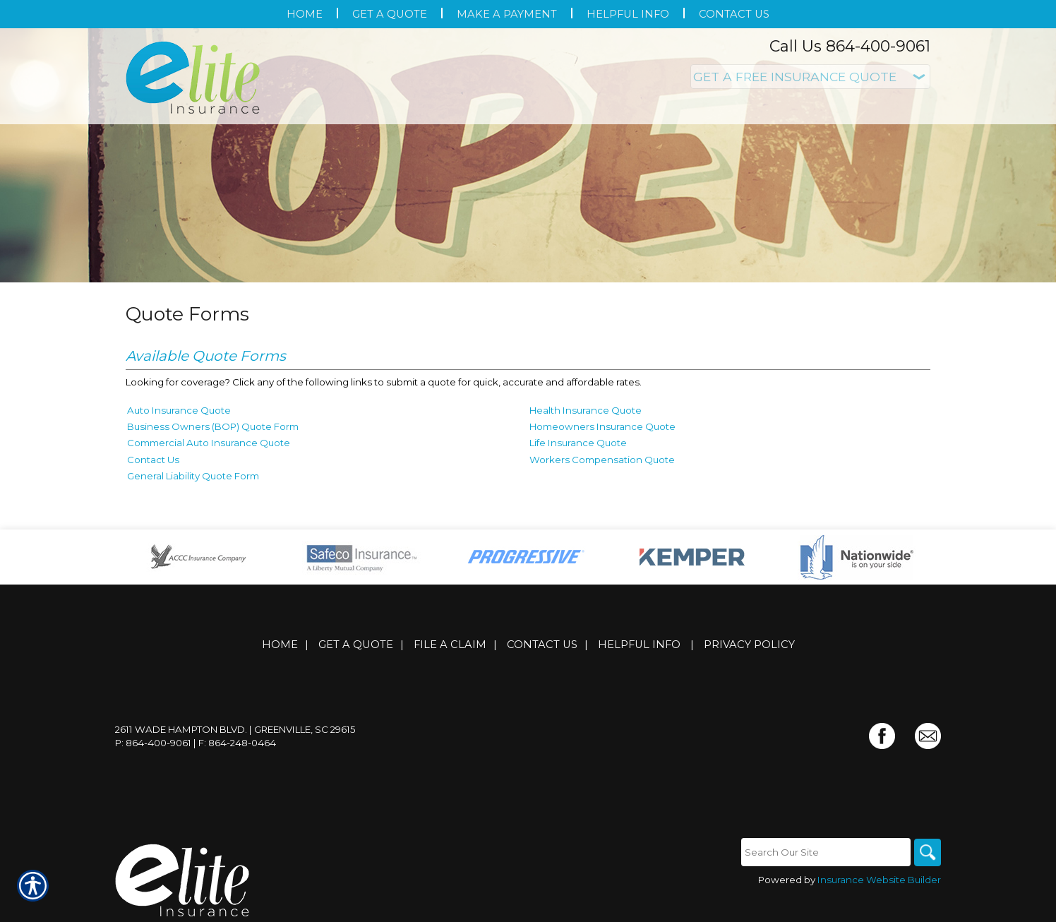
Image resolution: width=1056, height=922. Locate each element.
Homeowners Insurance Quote (602, 426)
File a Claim (450, 644)
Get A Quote (355, 644)
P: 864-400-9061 (153, 742)
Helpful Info (639, 644)
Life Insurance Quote (578, 442)
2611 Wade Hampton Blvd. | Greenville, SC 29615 (235, 729)
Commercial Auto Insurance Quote (208, 442)
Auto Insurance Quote (179, 410)
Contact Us (153, 459)
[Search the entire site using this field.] (824, 852)
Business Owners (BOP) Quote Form (213, 426)
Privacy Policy (749, 644)
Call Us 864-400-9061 (849, 46)
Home (280, 644)
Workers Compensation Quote (602, 459)
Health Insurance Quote (585, 410)
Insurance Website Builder (879, 880)
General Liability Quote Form (193, 475)
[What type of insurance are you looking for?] (810, 76)
